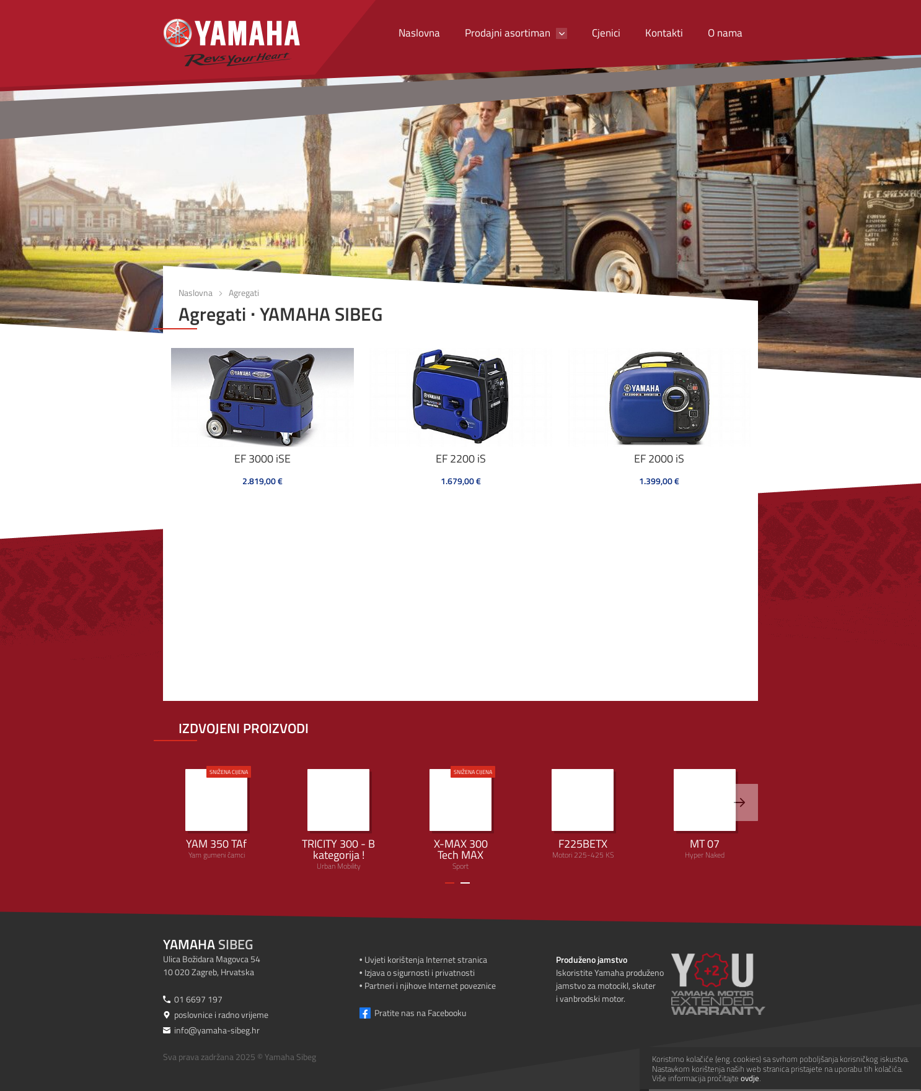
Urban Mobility (338, 820)
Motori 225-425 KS (582, 815)
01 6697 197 (198, 999)
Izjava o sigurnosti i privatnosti (419, 972)
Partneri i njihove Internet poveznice (430, 985)
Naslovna (419, 33)
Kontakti (664, 33)
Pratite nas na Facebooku (420, 1012)
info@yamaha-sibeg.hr (217, 1030)
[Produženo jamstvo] (733, 984)
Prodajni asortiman (507, 33)
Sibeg (208, 944)
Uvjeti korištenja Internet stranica (425, 959)
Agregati (244, 292)
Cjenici (606, 33)
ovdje (750, 1078)
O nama (725, 33)
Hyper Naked (705, 815)
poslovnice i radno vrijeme (221, 1014)
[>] (739, 802)
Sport (460, 819)
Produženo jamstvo (591, 959)
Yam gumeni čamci (216, 813)
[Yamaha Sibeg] (231, 42)
